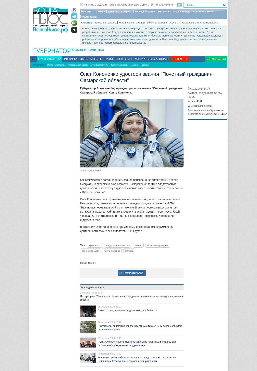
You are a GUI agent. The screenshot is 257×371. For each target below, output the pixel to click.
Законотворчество (119, 65)
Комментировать (131, 273)
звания (138, 245)
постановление (112, 251)
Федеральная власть (78, 65)
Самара (100, 11)
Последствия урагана (104, 22)
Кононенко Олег (90, 251)
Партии (134, 65)
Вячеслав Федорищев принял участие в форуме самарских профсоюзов (143, 32)
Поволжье (87, 11)
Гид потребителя (216, 58)
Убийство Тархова (157, 22)
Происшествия (114, 58)
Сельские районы (203, 11)
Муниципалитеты (99, 65)
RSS (112, 4)
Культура (140, 58)
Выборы (145, 65)
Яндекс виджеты (138, 4)
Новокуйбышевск (145, 11)
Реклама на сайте (162, 4)
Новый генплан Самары (132, 22)
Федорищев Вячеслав (118, 245)
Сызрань (126, 11)
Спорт (128, 58)
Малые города (181, 11)
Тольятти (113, 11)
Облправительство (56, 65)
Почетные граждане (157, 245)
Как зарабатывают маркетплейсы (200, 22)
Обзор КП (174, 22)
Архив (122, 4)
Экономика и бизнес (75, 58)
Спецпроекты (179, 58)
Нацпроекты (89, 16)
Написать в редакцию (94, 4)
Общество (96, 58)
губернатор (95, 245)
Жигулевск (164, 11)
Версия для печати (201, 106)
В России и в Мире (158, 58)
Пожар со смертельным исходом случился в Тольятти (127, 310)
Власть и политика (87, 49)
